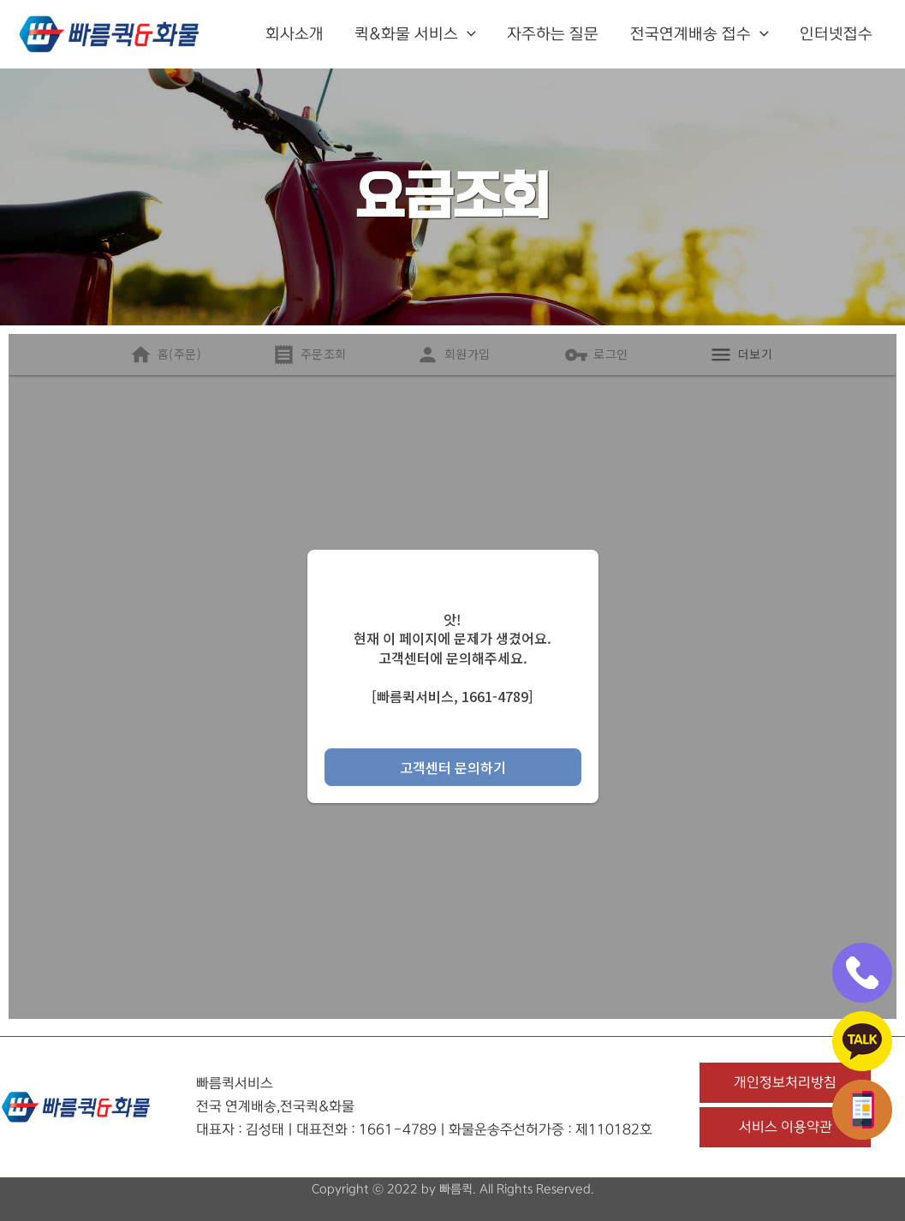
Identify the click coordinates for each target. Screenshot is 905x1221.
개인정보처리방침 (785, 1082)
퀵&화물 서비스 (416, 34)
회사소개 (295, 34)
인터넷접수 (836, 34)
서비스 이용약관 (785, 1127)
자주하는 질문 (553, 34)
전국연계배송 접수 (699, 34)
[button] (468, 34)
